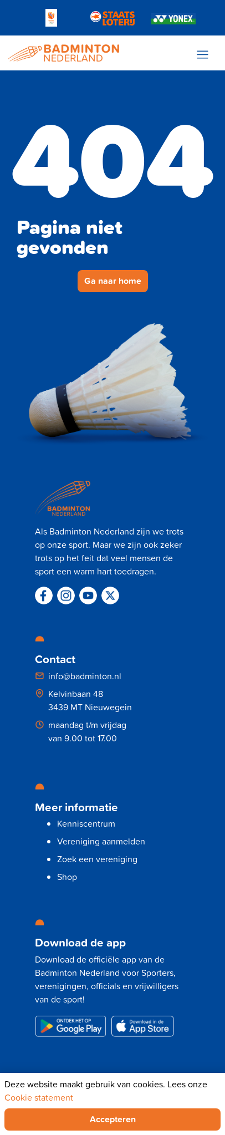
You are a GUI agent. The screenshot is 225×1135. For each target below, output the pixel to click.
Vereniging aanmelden (101, 841)
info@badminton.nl (84, 676)
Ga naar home (112, 280)
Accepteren (113, 1119)
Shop (67, 877)
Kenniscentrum (86, 823)
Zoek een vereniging (97, 859)
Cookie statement (38, 1097)
